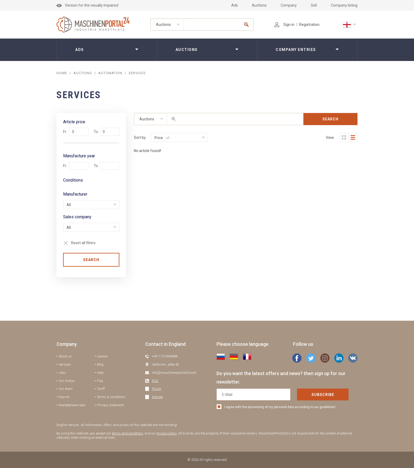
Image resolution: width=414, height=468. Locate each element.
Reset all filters (83, 243)
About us (65, 356)
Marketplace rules (72, 405)
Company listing (344, 5)
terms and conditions (127, 433)
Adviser (157, 397)
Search (91, 260)
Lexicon (102, 356)
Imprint (64, 397)
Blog (100, 364)
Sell (314, 5)
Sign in (284, 24)
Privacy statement (110, 405)
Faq (100, 381)
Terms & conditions (111, 397)
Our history (67, 381)
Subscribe (323, 395)
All (69, 205)
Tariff (101, 389)
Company (289, 5)
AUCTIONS (82, 73)
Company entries (296, 50)
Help (100, 373)
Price (161, 138)
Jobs (62, 373)
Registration (309, 24)
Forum (156, 389)
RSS (155, 381)
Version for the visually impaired (87, 5)
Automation (110, 73)
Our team (66, 389)
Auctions (259, 5)
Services (65, 364)
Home (62, 73)
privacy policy (167, 433)
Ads (234, 5)
